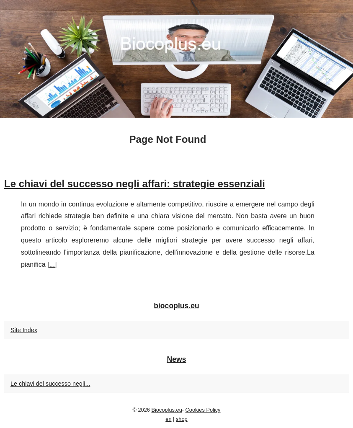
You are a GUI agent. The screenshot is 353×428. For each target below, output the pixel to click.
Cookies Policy (203, 410)
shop (182, 419)
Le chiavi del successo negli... (50, 383)
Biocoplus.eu (166, 410)
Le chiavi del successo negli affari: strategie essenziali (134, 183)
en (168, 419)
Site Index (23, 330)
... (52, 264)
